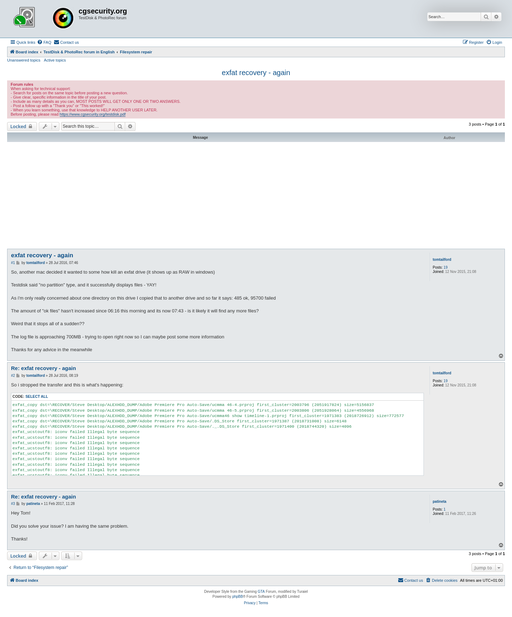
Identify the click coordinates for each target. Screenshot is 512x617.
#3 (13, 504)
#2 (13, 376)
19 (446, 267)
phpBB (237, 596)
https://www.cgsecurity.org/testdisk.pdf (93, 114)
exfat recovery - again (256, 73)
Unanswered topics (24, 60)
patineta (439, 501)
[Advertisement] (256, 195)
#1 (13, 263)
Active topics (55, 60)
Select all (36, 397)
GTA (261, 592)
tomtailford (442, 260)
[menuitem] (44, 42)
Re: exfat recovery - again (43, 368)
